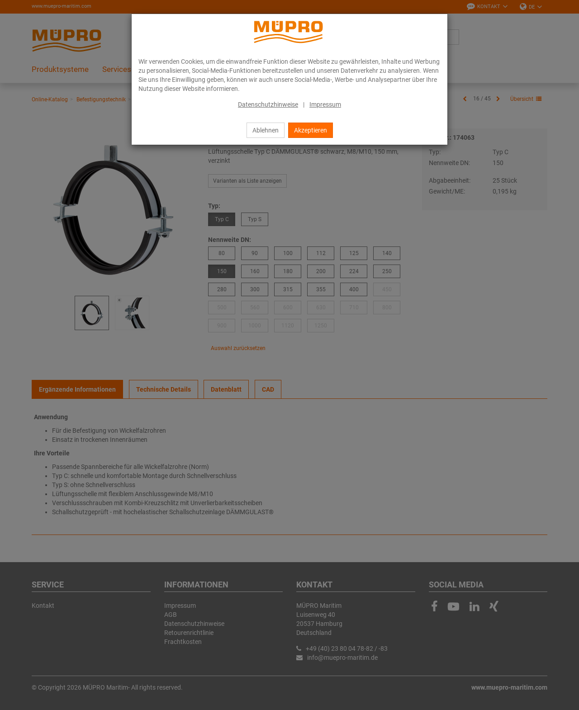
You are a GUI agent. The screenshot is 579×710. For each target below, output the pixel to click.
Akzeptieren (310, 130)
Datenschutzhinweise (268, 104)
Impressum (325, 104)
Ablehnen (265, 130)
